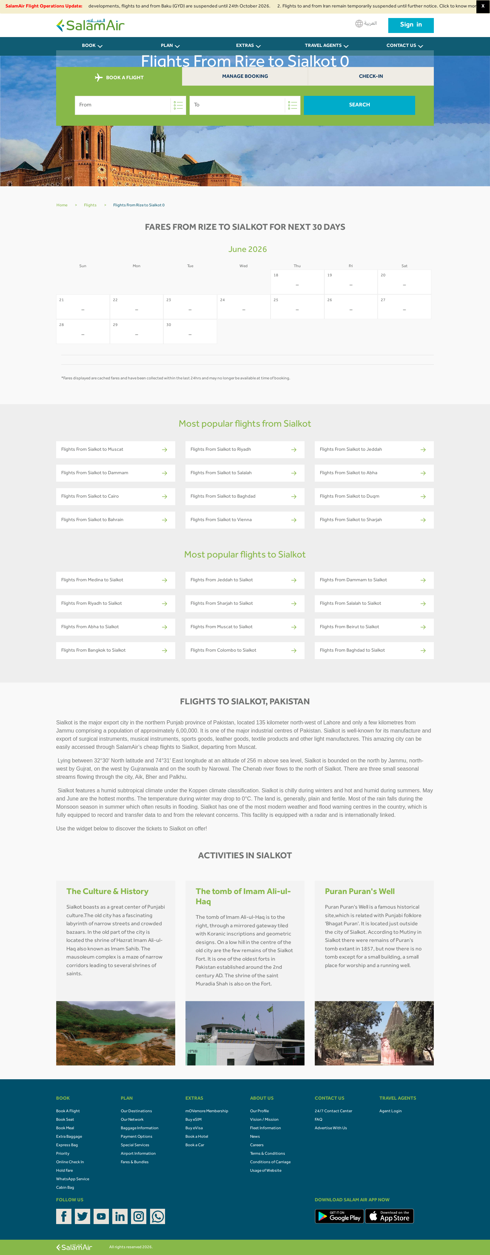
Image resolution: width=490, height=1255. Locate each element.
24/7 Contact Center (333, 1112)
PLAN (167, 46)
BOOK (89, 46)
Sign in (411, 25)
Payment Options (136, 1137)
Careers (257, 1146)
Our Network (132, 1120)
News (255, 1137)
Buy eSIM (193, 1120)
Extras (245, 46)
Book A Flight (68, 1112)
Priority (62, 1154)
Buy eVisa (194, 1129)
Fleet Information (265, 1129)
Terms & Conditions (267, 1154)
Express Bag (67, 1146)
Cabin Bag (65, 1188)
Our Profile (259, 1112)
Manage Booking (245, 77)
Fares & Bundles (135, 1163)
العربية (366, 24)
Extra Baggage (69, 1137)
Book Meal (65, 1129)
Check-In (371, 77)
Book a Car (194, 1146)
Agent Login (390, 1112)
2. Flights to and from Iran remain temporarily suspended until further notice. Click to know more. (383, 6)
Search (359, 105)
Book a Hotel (196, 1137)
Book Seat (65, 1120)
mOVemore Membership (206, 1112)
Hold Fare (64, 1171)
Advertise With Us (331, 1129)
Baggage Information (140, 1129)
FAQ (318, 1120)
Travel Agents (323, 46)
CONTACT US (401, 46)
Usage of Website (265, 1171)
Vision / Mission (264, 1120)
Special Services (135, 1146)
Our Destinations (136, 1112)
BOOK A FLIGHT (119, 77)
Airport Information (138, 1154)
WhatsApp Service (72, 1179)
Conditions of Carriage (270, 1163)
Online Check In (70, 1163)
